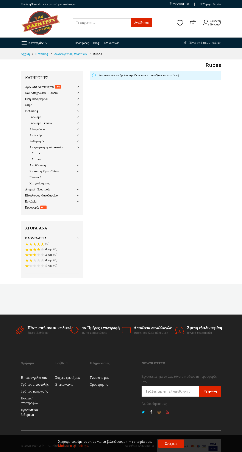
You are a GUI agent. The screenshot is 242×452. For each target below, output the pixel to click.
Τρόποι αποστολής (35, 384)
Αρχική (26, 54)
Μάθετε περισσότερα (73, 446)
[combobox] (102, 22)
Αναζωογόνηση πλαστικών (71, 54)
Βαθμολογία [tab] (36, 238)
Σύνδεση (215, 21)
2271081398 (179, 4)
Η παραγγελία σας (210, 4)
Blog (96, 43)
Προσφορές (82, 43)
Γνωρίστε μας (99, 378)
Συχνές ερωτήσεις (67, 378)
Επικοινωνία (112, 43)
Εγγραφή (215, 24)
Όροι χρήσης (99, 384)
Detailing (42, 54)
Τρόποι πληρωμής (34, 391)
